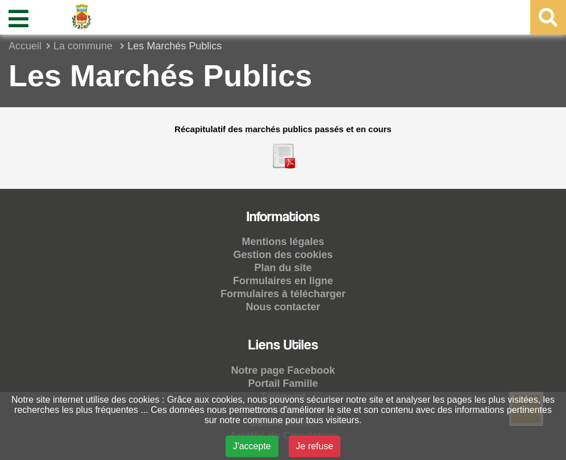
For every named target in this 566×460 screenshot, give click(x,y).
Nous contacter (282, 307)
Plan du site (282, 267)
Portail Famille (283, 383)
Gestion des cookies (282, 254)
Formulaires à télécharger (283, 293)
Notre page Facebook (283, 370)
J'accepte (252, 446)
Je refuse (315, 446)
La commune (84, 46)
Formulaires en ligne (283, 280)
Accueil (25, 46)
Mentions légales (283, 241)
